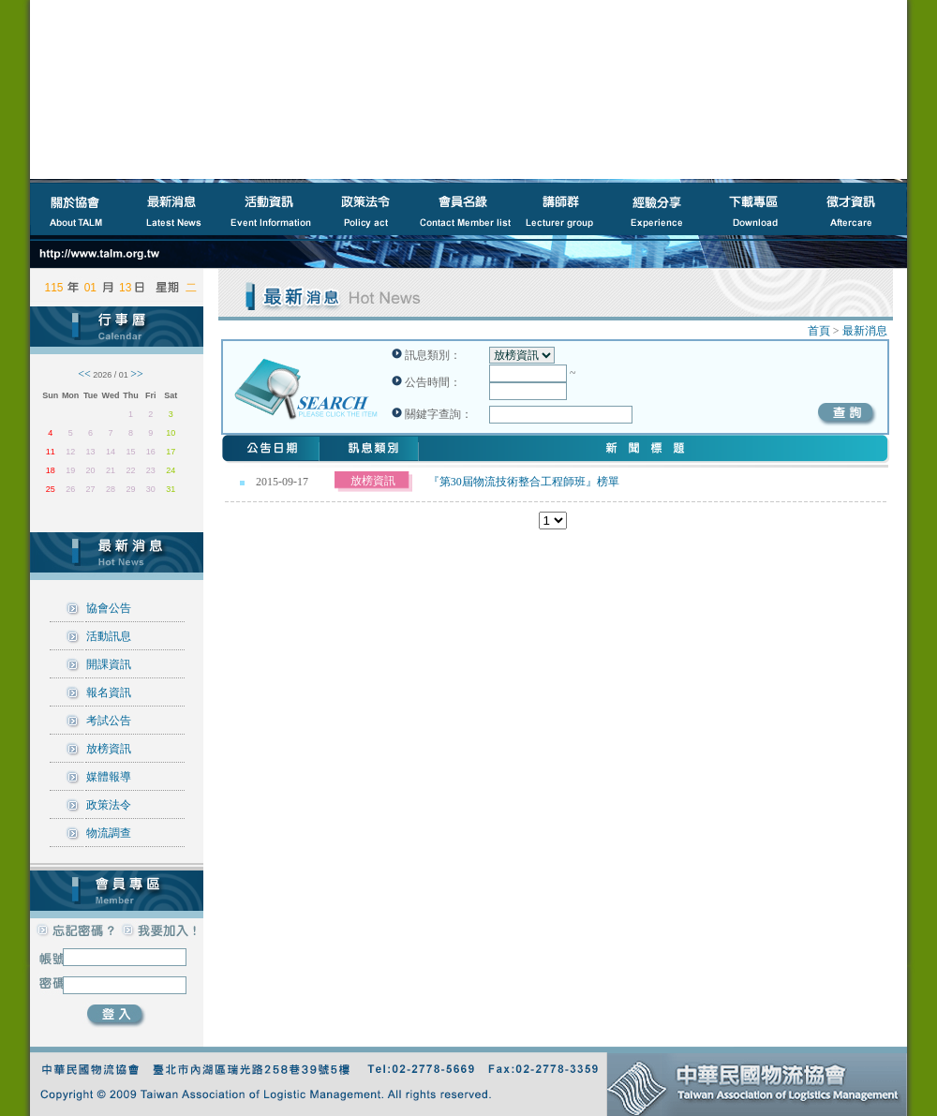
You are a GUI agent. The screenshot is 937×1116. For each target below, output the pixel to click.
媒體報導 (108, 776)
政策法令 (108, 804)
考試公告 (108, 720)
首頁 (819, 330)
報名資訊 (108, 692)
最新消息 (864, 330)
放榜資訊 (108, 748)
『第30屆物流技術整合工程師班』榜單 (523, 481)
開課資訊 (108, 664)
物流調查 (108, 833)
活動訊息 (108, 636)
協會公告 (108, 608)
